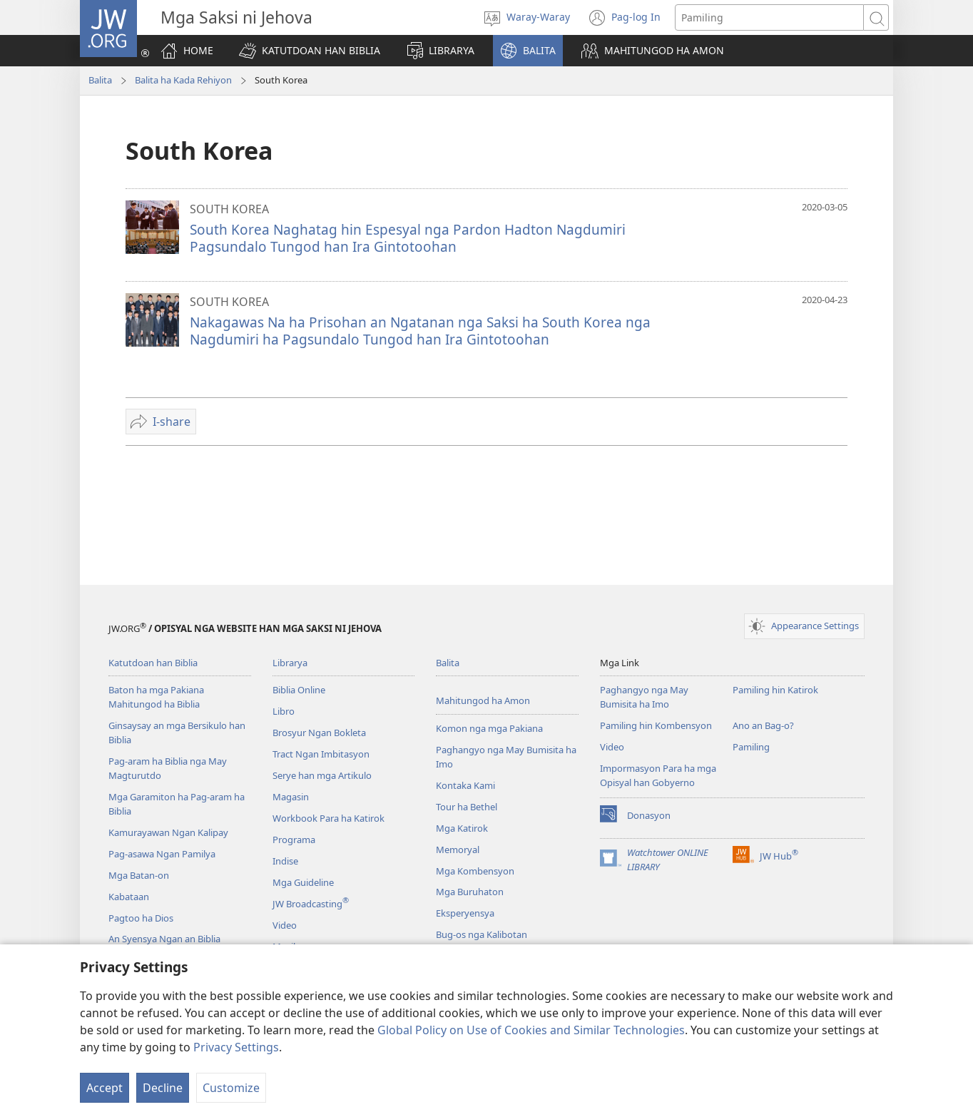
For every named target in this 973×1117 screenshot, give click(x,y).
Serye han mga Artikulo (322, 775)
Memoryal (457, 849)
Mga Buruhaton (470, 891)
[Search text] (769, 17)
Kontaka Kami (465, 785)
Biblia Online (298, 689)
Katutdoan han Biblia (153, 662)
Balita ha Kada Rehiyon (183, 79)
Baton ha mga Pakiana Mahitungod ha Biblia (156, 696)
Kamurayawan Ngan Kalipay (168, 832)
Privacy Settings (236, 1047)
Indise (285, 861)
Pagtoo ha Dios (140, 918)
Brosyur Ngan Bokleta (319, 732)
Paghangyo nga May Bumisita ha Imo (644, 696)
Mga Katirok (462, 828)
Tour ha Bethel (466, 806)
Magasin (290, 796)
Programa (293, 839)
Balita (100, 79)
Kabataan (128, 896)
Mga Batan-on (138, 875)
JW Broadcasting (310, 903)
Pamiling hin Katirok (775, 689)
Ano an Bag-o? (763, 725)
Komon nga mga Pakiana (489, 728)
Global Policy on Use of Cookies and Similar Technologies (531, 1030)
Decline (163, 1088)
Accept (104, 1088)
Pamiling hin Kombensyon (656, 725)
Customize (231, 1088)
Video (284, 925)
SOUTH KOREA (229, 209)
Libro (283, 711)
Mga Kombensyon (475, 870)
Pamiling (751, 746)
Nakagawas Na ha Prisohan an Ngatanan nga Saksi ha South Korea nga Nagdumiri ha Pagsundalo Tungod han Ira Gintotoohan (420, 330)
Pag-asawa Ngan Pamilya (161, 853)
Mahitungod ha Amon (483, 700)
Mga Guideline (303, 882)
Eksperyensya (465, 913)
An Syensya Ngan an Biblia (164, 938)
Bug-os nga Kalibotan (481, 934)
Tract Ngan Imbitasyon (321, 754)
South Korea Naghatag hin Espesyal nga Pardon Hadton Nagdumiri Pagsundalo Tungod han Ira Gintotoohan (408, 238)
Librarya (289, 662)
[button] (309, 50)
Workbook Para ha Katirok (328, 818)
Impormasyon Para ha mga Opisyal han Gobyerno (658, 775)
